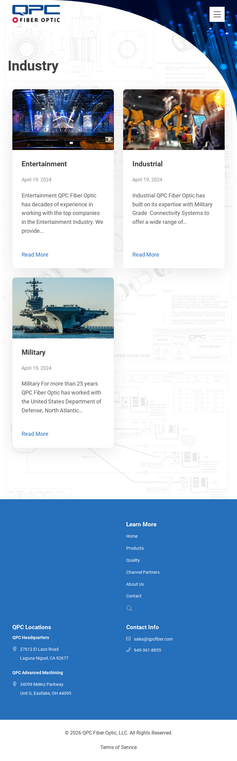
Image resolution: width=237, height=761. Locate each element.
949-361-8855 (147, 650)
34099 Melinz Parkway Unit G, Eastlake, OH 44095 (45, 689)
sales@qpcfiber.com (153, 639)
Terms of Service (118, 747)
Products (135, 548)
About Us (135, 584)
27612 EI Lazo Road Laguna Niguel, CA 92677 (44, 654)
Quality (133, 560)
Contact (134, 596)
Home (132, 536)
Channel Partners (143, 572)
